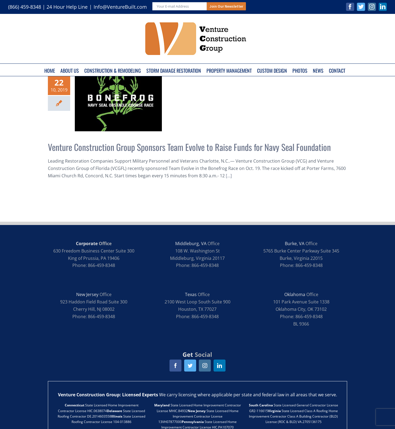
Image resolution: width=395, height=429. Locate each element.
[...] (229, 176)
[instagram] (205, 366)
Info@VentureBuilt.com (120, 7)
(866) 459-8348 (24, 7)
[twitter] (190, 366)
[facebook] (175, 366)
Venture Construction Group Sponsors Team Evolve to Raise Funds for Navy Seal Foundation (189, 147)
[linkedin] (220, 366)
